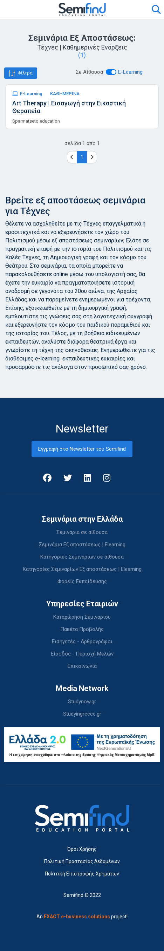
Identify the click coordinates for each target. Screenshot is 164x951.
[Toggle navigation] (13, 9)
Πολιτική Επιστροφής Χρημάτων (82, 874)
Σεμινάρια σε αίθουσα (82, 532)
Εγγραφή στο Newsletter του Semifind (82, 449)
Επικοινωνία (82, 666)
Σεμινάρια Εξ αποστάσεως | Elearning (82, 544)
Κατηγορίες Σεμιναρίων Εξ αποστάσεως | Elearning (82, 569)
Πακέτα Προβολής (82, 629)
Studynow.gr (82, 701)
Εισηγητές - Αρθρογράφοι (82, 641)
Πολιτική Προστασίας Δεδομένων (82, 861)
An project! (82, 916)
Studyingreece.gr (82, 714)
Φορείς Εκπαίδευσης (82, 581)
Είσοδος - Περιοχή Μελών (82, 654)
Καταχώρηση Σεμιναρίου (82, 617)
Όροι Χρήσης (82, 849)
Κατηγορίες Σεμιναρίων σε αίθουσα (82, 557)
